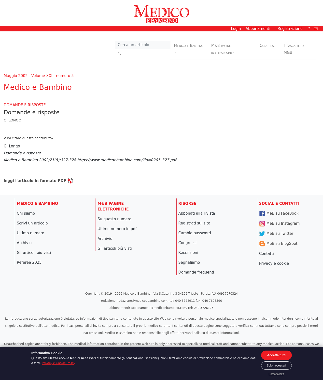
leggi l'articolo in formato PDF (38, 181)
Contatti (266, 253)
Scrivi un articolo (32, 223)
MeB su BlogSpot (278, 243)
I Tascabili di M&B (294, 49)
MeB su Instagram (279, 223)
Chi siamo (26, 213)
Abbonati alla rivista (196, 213)
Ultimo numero (30, 233)
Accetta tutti (276, 355)
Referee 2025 (29, 262)
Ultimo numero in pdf (117, 229)
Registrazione (290, 28)
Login (236, 28)
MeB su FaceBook (278, 213)
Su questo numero (114, 219)
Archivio (24, 243)
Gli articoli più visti (34, 252)
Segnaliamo (189, 262)
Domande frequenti (196, 272)
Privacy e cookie (274, 263)
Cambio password (194, 233)
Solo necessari (276, 365)
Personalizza (276, 373)
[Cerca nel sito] (142, 45)
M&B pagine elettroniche (221, 49)
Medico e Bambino (188, 45)
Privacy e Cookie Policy (58, 363)
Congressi (268, 45)
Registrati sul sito (194, 223)
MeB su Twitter (276, 233)
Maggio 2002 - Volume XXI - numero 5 (39, 76)
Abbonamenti (258, 28)
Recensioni (188, 252)
